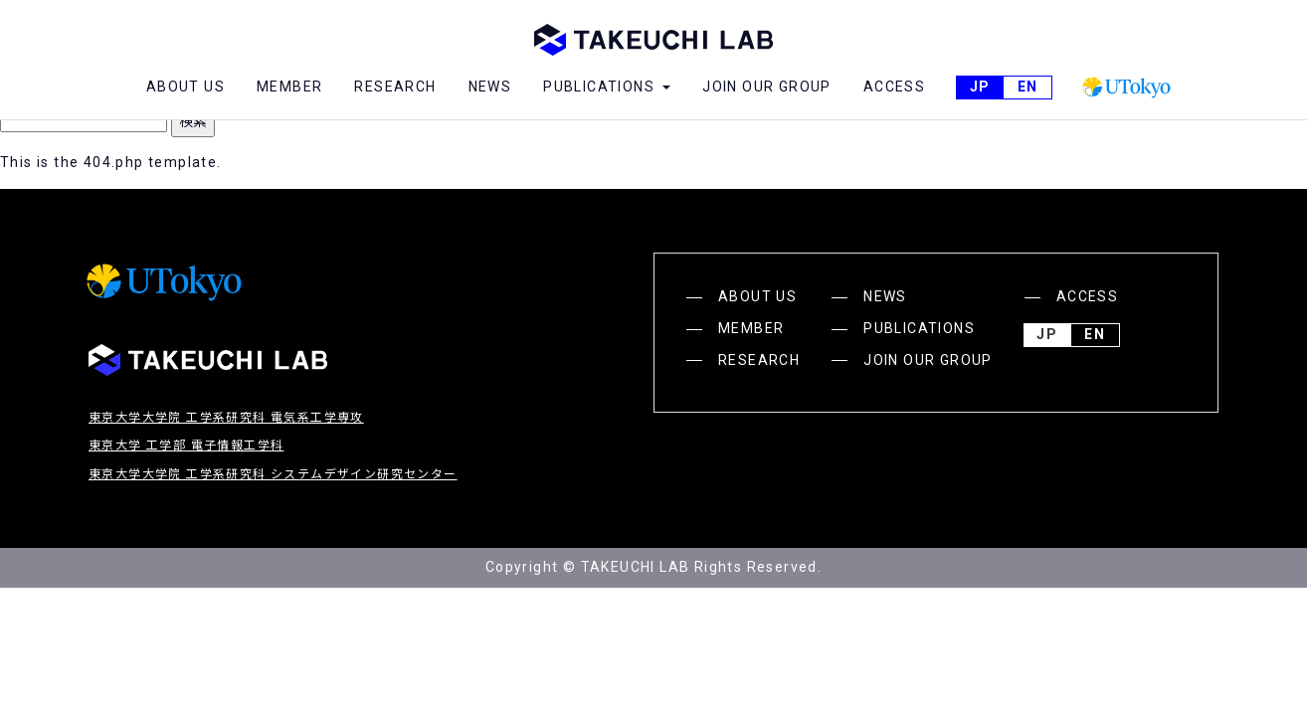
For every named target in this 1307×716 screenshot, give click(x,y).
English (1027, 87)
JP (980, 87)
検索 (193, 121)
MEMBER (289, 86)
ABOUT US (185, 86)
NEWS (490, 86)
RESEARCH (395, 86)
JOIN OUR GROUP (767, 86)
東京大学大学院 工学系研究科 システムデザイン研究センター (273, 474)
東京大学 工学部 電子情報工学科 (186, 445)
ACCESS (894, 86)
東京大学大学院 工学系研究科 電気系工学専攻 (226, 418)
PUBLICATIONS (919, 328)
